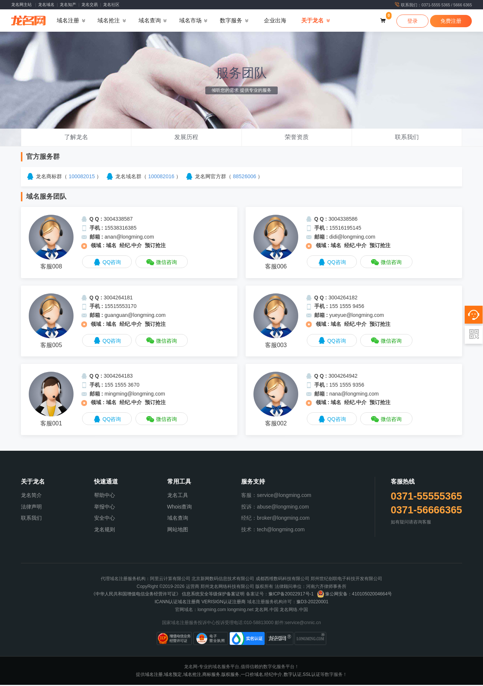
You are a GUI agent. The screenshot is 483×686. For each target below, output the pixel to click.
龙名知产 (68, 4)
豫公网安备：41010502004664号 (354, 595)
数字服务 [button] (231, 21)
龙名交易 (89, 4)
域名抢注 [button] (108, 21)
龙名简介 (31, 496)
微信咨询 (161, 264)
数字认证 (293, 675)
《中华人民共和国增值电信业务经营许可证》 (136, 595)
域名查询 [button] (149, 21)
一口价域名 (252, 675)
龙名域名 (46, 4)
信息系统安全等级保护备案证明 (213, 595)
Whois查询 (179, 508)
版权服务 (230, 675)
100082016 (161, 178)
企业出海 (275, 21)
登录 (412, 22)
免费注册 (450, 22)
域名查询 (177, 519)
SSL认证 (311, 675)
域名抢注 (192, 675)
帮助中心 (104, 496)
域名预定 (173, 675)
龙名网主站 (21, 4)
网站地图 (177, 531)
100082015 (81, 178)
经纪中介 (273, 675)
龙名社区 (111, 4)
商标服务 (211, 675)
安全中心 (104, 519)
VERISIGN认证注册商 (224, 603)
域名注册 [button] (68, 21)
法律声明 (31, 508)
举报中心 (104, 508)
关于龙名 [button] (312, 21)
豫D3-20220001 (312, 603)
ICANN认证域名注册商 (177, 603)
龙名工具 (177, 496)
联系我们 (31, 519)
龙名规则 (104, 531)
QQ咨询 (107, 264)
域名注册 (154, 675)
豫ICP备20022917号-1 (291, 595)
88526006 (244, 178)
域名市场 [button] (190, 21)
